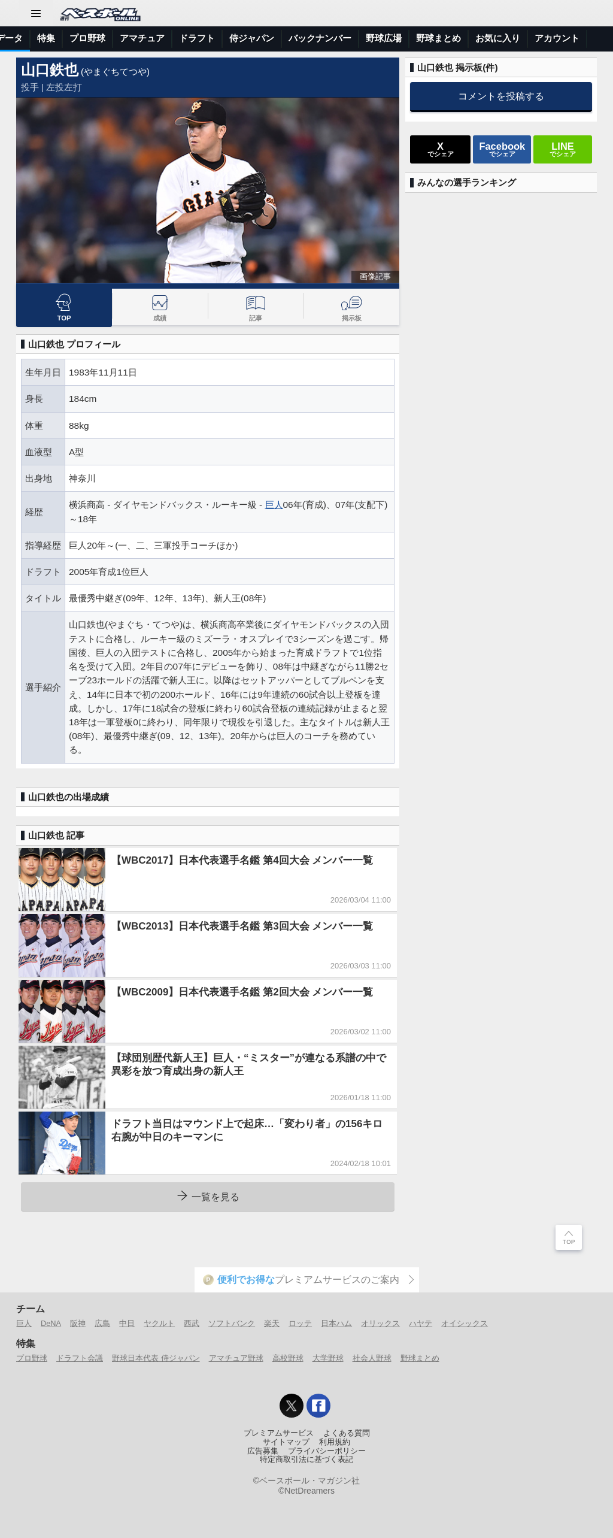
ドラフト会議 (79, 1358)
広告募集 (262, 1451)
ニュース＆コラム (84, 38)
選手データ (207, 38)
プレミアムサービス (279, 1433)
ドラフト (404, 38)
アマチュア (349, 38)
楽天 (272, 1323)
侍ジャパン (458, 38)
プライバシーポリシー (327, 1451)
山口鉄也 (49, 70)
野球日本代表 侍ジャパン (156, 1358)
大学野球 (328, 1358)
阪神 (78, 1323)
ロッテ (300, 1323)
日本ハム (336, 1323)
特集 (253, 38)
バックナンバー (527, 38)
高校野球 (288, 1358)
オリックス (380, 1323)
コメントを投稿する (501, 95)
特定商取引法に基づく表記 (306, 1459)
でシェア (440, 149)
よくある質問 (346, 1433)
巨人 (274, 504)
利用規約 (334, 1442)
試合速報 (153, 38)
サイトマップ (286, 1442)
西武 (191, 1323)
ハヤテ (420, 1323)
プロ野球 (294, 38)
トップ (20, 38)
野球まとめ (419, 1358)
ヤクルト (159, 1323)
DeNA (51, 1323)
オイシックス (464, 1323)
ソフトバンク (231, 1323)
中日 (127, 1323)
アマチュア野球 (236, 1358)
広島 (102, 1323)
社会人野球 (372, 1358)
